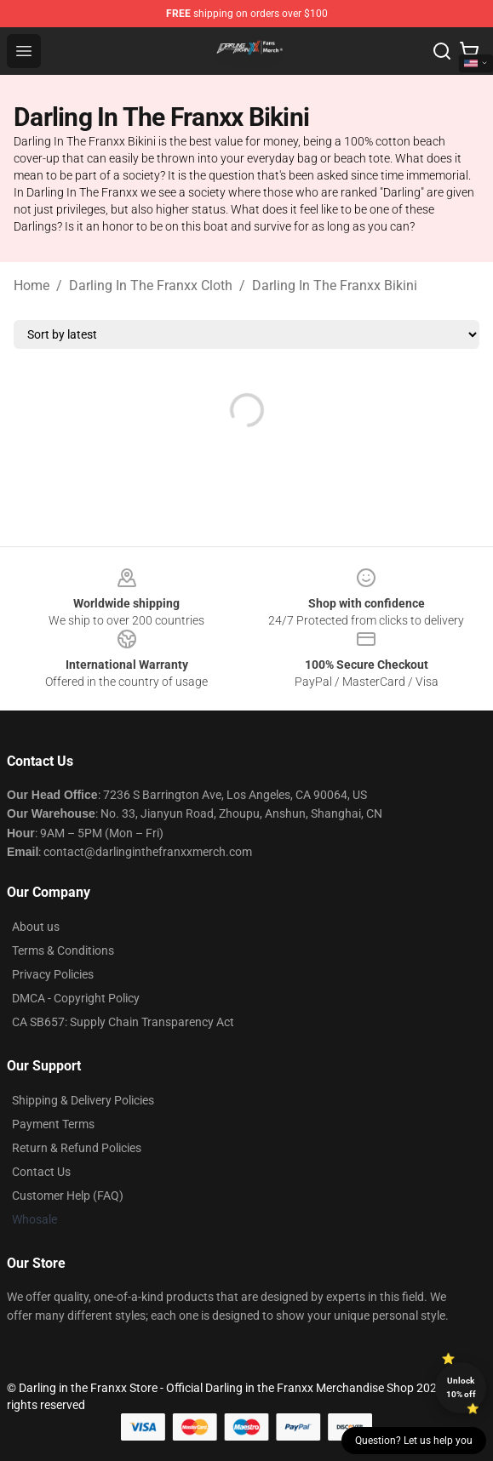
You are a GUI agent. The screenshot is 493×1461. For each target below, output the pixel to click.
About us (36, 926)
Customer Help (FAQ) (67, 1195)
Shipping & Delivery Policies (83, 1100)
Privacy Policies (53, 974)
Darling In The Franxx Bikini (334, 285)
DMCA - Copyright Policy (76, 998)
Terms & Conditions (63, 950)
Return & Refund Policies (76, 1148)
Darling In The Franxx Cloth (150, 285)
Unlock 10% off (461, 1387)
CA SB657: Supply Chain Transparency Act (123, 1022)
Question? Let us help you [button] (414, 1441)
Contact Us (41, 1172)
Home (31, 285)
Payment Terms (53, 1124)
